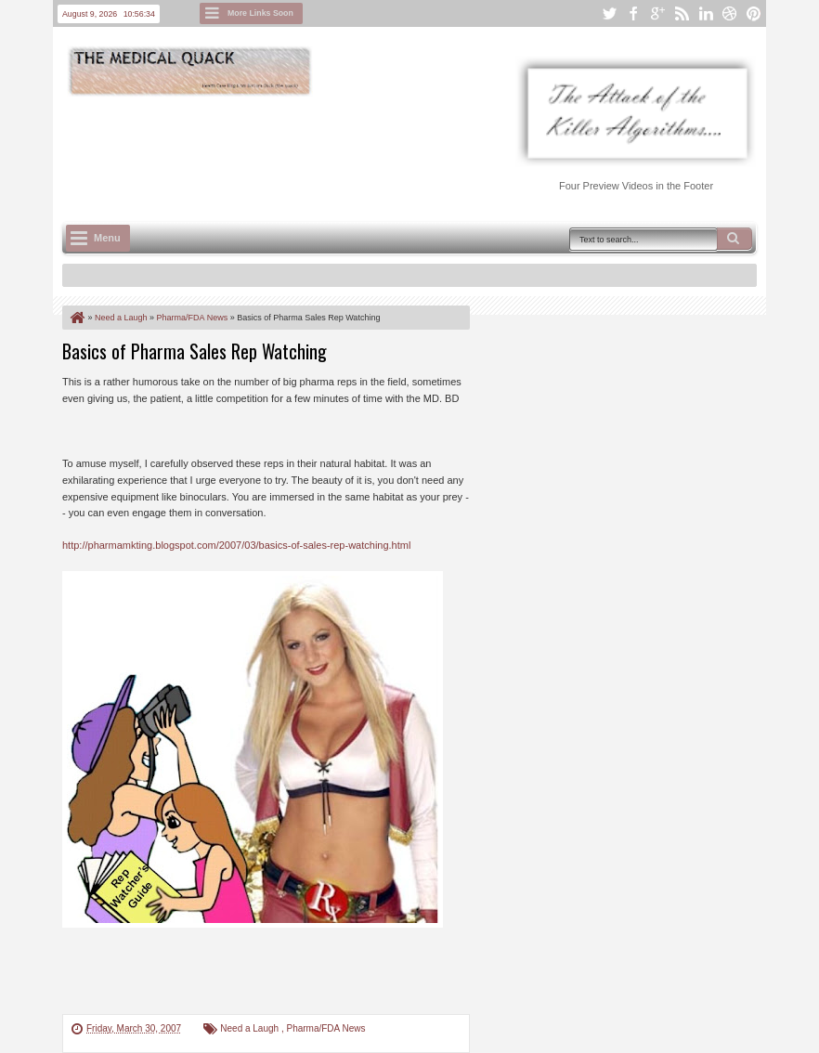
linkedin (706, 13)
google (657, 13)
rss (682, 13)
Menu (107, 237)
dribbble (730, 13)
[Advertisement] (400, 149)
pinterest (754, 13)
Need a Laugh (250, 1028)
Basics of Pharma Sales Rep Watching (194, 351)
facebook (633, 13)
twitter (609, 13)
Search (734, 239)
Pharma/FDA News (325, 1028)
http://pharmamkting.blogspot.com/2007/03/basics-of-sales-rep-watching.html (236, 545)
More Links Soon (260, 13)
